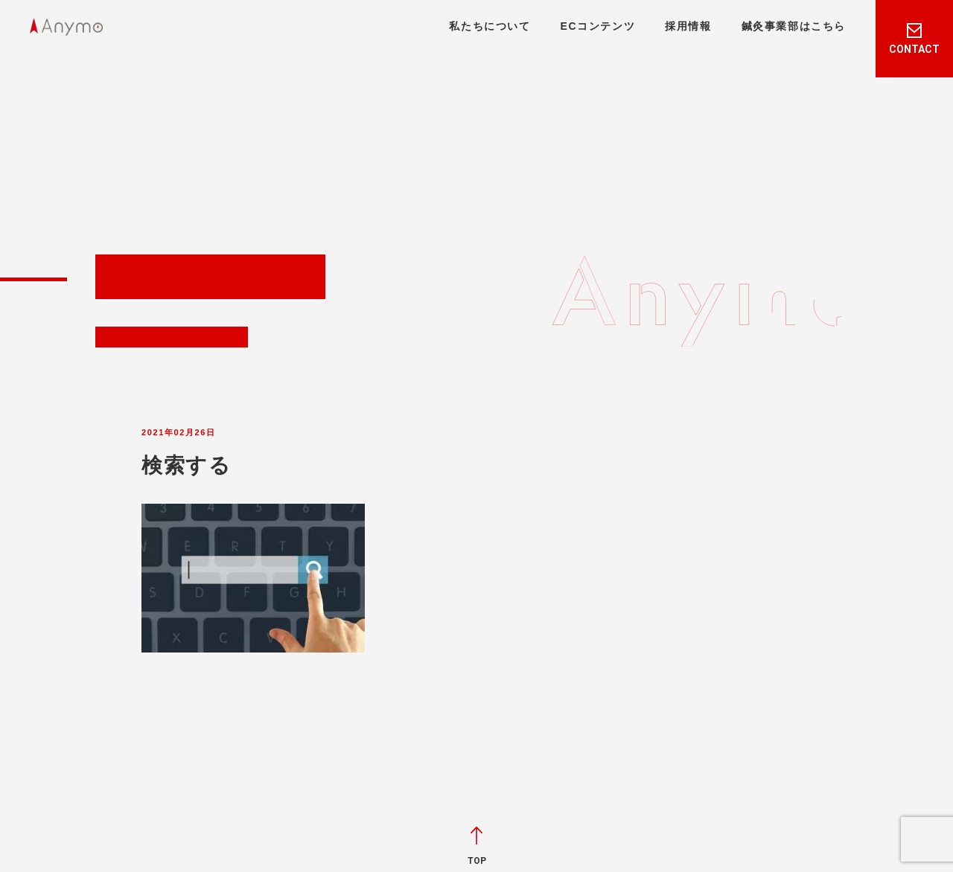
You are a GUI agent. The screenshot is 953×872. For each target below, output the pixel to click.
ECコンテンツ (598, 26)
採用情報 (688, 26)
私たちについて (489, 26)
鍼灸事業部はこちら (794, 26)
